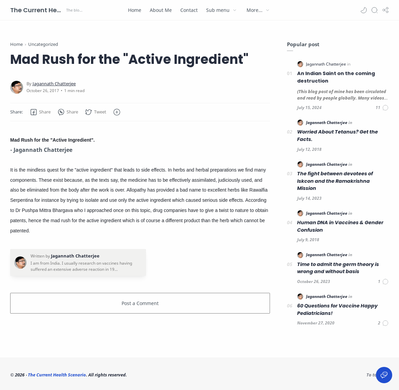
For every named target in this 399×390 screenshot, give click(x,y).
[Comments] (382, 108)
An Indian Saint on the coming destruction (336, 77)
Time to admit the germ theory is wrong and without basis (338, 268)
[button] (363, 10)
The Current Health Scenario (37, 10)
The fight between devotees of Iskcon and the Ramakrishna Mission (335, 181)
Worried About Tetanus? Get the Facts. (337, 135)
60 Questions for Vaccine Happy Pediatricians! (337, 309)
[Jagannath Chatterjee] (54, 84)
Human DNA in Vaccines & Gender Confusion (340, 226)
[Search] (374, 10)
